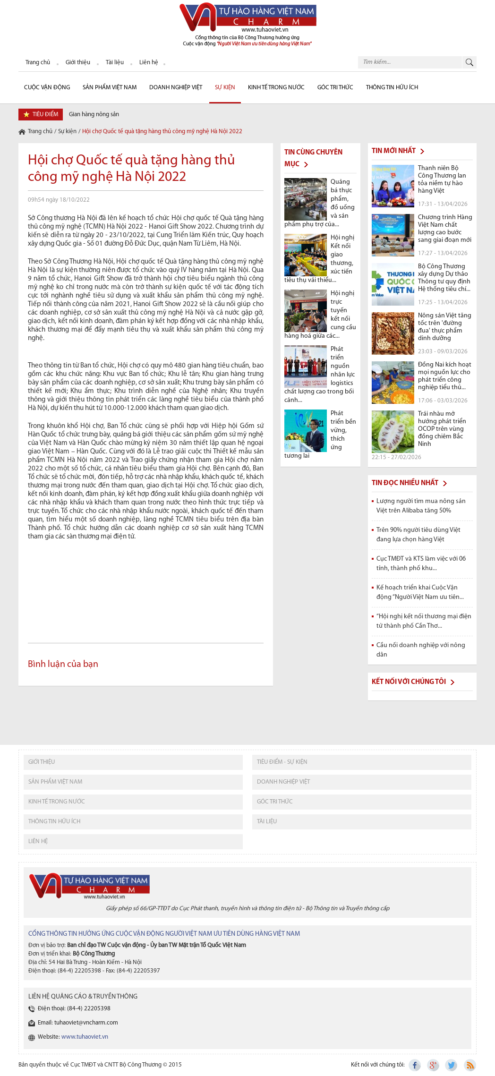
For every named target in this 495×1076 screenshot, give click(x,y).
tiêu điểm (45, 114)
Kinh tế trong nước (276, 88)
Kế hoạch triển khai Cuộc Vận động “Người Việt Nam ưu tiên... (420, 592)
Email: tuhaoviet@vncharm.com (78, 1023)
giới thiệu (41, 762)
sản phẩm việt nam (55, 782)
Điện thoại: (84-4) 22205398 (74, 1009)
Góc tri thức (275, 802)
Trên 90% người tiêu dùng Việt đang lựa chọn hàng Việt (418, 535)
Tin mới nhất (394, 151)
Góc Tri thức (335, 88)
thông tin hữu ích (54, 822)
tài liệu (267, 822)
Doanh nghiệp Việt (175, 88)
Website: (73, 1037)
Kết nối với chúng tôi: (378, 1065)
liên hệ (38, 841)
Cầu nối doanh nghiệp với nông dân (420, 650)
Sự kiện (67, 131)
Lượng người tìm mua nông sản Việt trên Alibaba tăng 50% (421, 506)
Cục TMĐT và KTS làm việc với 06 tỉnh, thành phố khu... (421, 563)
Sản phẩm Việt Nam (110, 88)
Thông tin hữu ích (392, 88)
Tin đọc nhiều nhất (405, 483)
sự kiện (225, 88)
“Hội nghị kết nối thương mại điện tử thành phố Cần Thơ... (423, 621)
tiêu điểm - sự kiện (282, 762)
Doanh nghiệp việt (283, 782)
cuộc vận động (47, 88)
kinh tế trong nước (56, 802)
